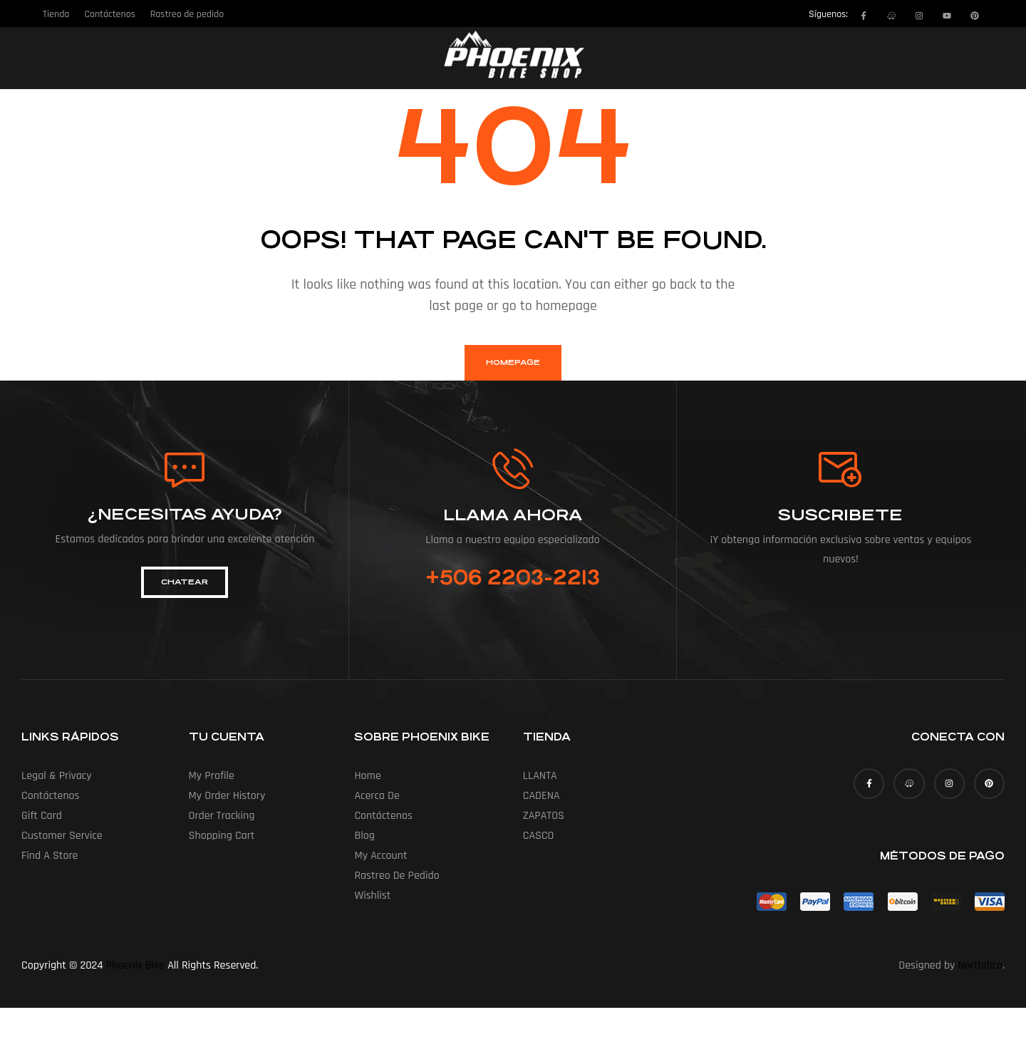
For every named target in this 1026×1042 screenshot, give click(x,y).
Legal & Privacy (56, 775)
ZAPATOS (543, 815)
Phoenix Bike (135, 965)
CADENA (541, 795)
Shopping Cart (222, 835)
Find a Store (49, 855)
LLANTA (540, 775)
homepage (513, 362)
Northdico (980, 965)
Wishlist (372, 895)
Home (367, 775)
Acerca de (376, 795)
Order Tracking (222, 815)
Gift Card (41, 815)
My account (380, 855)
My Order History (227, 795)
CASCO (538, 835)
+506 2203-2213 (512, 578)
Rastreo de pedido (396, 875)
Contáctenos (50, 795)
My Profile (211, 775)
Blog (364, 835)
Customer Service (62, 835)
